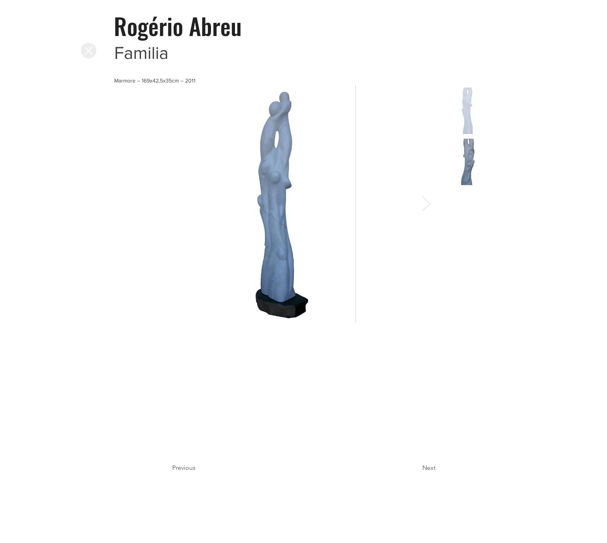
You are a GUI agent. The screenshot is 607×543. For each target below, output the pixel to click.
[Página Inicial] (88, 50)
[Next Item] (426, 203)
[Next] (416, 468)
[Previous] (197, 468)
